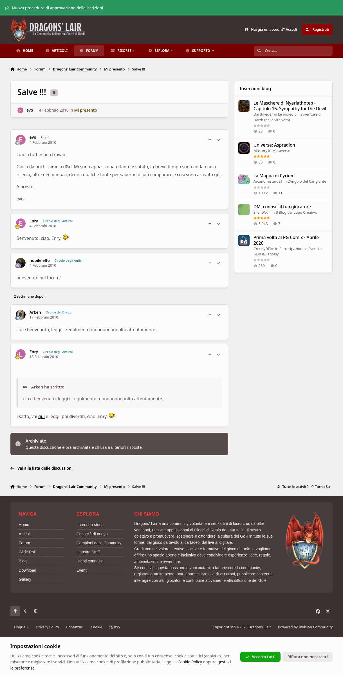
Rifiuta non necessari (308, 656)
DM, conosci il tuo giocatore (282, 207)
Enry (34, 221)
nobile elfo (40, 260)
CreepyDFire (264, 248)
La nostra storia (90, 524)
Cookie (96, 627)
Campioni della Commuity (99, 543)
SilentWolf (262, 212)
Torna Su (320, 486)
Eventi (82, 570)
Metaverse (281, 150)
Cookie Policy (190, 661)
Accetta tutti (260, 656)
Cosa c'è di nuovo (92, 534)
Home (24, 524)
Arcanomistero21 (268, 181)
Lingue (21, 627)
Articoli (25, 534)
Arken (35, 312)
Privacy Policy (47, 627)
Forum (24, 543)
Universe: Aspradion (274, 145)
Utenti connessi (90, 561)
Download (27, 570)
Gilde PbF (27, 552)
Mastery (260, 150)
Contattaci (75, 627)
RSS (114, 627)
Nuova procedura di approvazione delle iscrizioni (54, 7)
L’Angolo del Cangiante (307, 181)
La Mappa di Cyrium (274, 176)
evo (29, 110)
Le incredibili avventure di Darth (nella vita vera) (288, 117)
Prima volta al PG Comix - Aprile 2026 (286, 240)
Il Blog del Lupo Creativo (296, 212)
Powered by (305, 627)
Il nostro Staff (88, 552)
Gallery (25, 579)
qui (41, 416)
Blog (23, 561)
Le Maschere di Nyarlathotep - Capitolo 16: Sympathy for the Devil (290, 106)
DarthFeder (263, 114)
